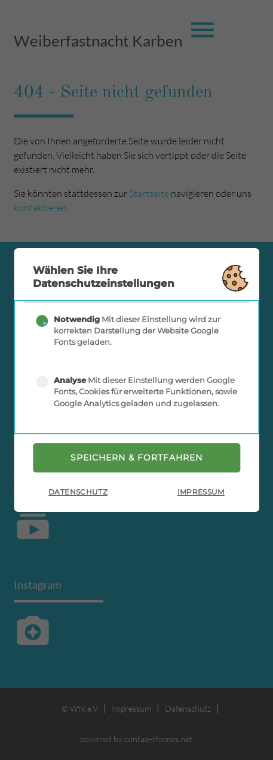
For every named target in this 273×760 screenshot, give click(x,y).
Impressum (201, 491)
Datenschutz (78, 491)
